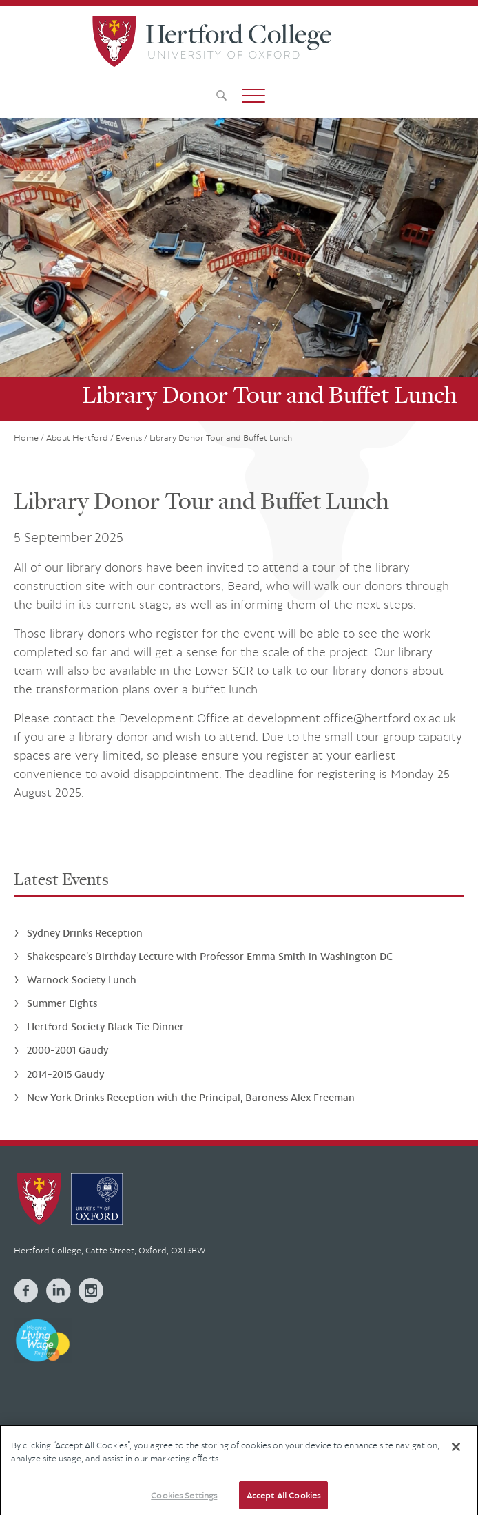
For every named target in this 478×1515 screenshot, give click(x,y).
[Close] (456, 1454)
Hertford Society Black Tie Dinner (105, 1026)
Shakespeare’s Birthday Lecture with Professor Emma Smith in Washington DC (210, 956)
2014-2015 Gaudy (65, 1074)
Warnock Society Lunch (81, 979)
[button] (253, 96)
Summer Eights (62, 1003)
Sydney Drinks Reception (85, 933)
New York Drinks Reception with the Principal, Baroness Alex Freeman (191, 1097)
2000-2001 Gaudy (67, 1050)
